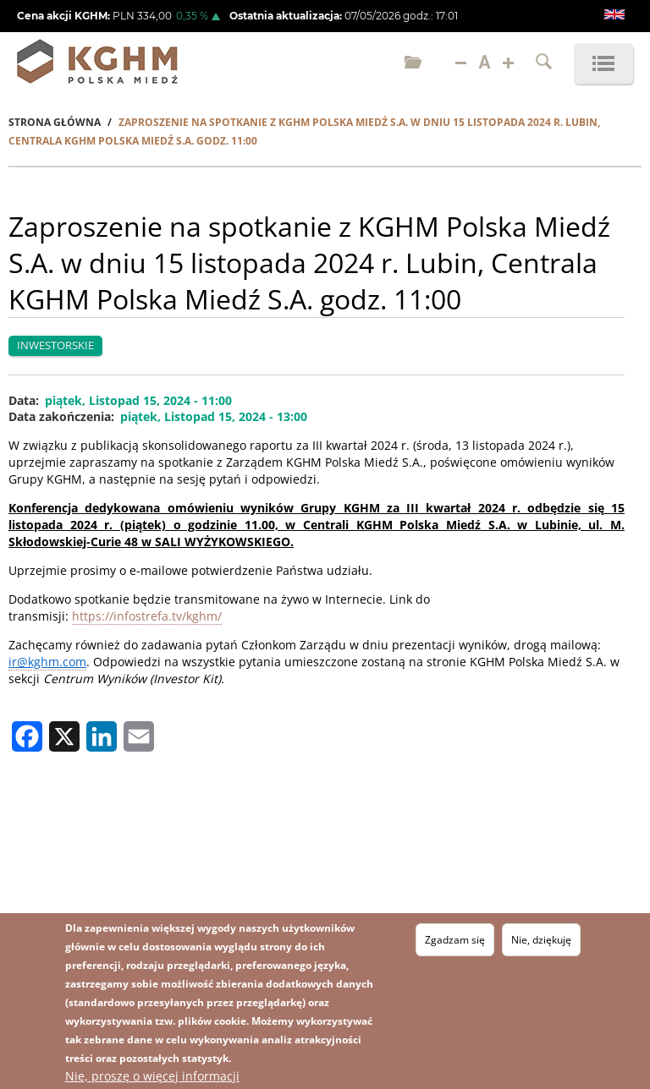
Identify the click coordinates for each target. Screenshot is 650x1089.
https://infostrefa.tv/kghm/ (147, 616)
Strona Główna (54, 122)
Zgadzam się (455, 940)
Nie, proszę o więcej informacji (152, 1076)
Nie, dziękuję (541, 940)
